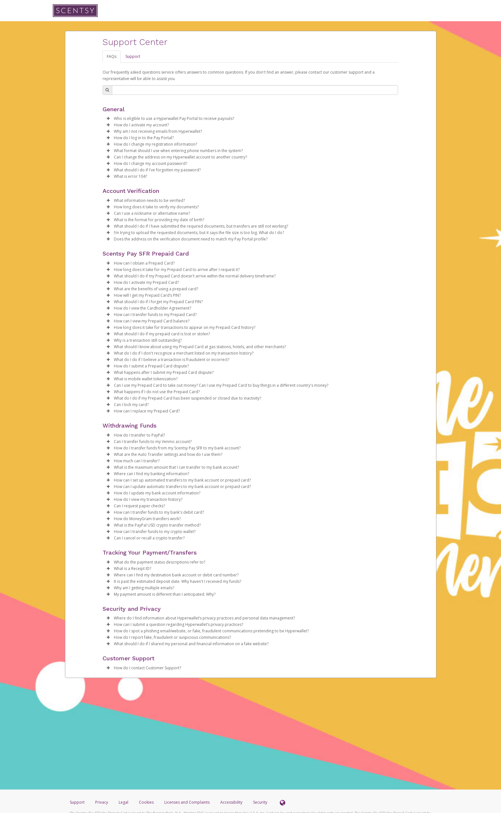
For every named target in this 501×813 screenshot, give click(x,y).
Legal (123, 802)
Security (260, 802)
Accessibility (231, 802)
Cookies (146, 802)
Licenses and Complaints (187, 802)
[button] (108, 119)
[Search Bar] (255, 90)
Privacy (101, 802)
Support (132, 56)
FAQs (111, 56)
